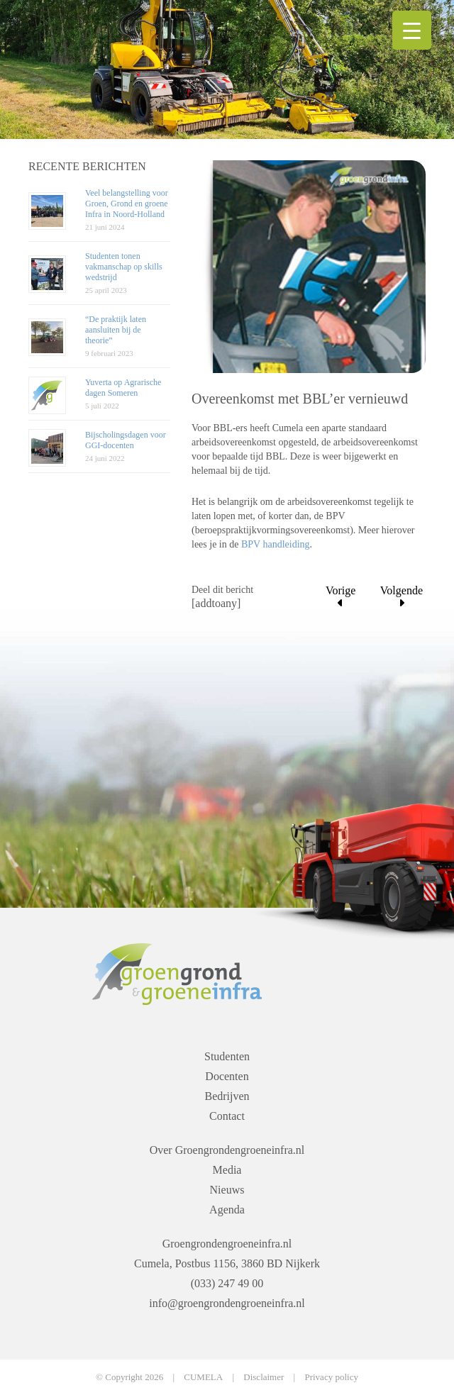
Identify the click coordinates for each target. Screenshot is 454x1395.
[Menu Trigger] (411, 30)
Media (227, 1170)
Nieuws (227, 1190)
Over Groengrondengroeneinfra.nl (227, 1150)
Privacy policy (331, 1377)
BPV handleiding (275, 544)
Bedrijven (226, 1096)
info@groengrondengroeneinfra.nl (227, 1303)
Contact (227, 1116)
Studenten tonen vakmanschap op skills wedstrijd (123, 266)
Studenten (227, 1056)
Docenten (226, 1076)
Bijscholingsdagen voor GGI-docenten (125, 440)
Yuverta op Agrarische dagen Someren (123, 387)
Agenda (227, 1210)
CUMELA (203, 1377)
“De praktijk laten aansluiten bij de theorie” (115, 329)
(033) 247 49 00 (227, 1283)
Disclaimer (263, 1377)
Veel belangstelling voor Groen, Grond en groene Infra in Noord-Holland (126, 203)
